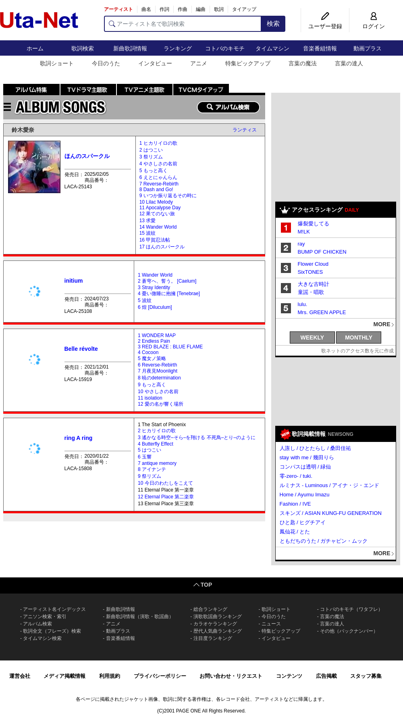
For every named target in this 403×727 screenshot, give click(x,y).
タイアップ (244, 9)
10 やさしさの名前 (158, 391)
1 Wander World (155, 275)
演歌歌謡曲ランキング (217, 616)
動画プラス (367, 48)
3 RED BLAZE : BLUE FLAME (170, 347)
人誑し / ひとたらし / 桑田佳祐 (315, 448)
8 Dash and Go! (156, 189)
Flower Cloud (313, 264)
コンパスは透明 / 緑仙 (305, 467)
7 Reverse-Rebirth (159, 184)
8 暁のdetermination (159, 378)
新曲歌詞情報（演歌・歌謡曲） (140, 616)
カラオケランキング (215, 624)
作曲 (182, 9)
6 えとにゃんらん (158, 177)
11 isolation (150, 398)
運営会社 (19, 676)
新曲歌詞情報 (130, 48)
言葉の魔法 (303, 63)
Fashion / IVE (295, 504)
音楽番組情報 (320, 48)
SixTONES (310, 272)
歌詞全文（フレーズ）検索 (52, 631)
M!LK (304, 232)
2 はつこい (151, 150)
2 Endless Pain (154, 341)
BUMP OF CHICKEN (322, 252)
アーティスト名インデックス (54, 609)
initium (73, 280)
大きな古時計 (313, 284)
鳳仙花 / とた (295, 532)
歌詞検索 (82, 48)
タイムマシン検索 (42, 638)
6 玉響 (145, 457)
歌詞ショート (57, 63)
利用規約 (109, 676)
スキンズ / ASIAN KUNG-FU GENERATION (331, 513)
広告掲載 (326, 676)
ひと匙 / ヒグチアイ (303, 522)
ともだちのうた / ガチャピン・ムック (324, 541)
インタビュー (155, 63)
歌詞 (219, 9)
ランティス (245, 130)
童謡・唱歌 (311, 292)
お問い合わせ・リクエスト (230, 676)
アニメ (198, 63)
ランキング (178, 48)
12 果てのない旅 (157, 214)
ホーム (35, 48)
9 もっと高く (152, 384)
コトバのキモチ (225, 48)
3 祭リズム (151, 157)
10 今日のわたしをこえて (165, 483)
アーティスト (118, 9)
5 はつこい (149, 450)
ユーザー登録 (325, 26)
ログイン (373, 26)
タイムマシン (272, 48)
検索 (273, 23)
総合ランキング (210, 609)
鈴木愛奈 (23, 130)
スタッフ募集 (366, 676)
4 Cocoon (148, 352)
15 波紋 (147, 233)
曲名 (146, 9)
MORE (382, 324)
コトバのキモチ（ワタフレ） (351, 609)
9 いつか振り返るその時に (168, 195)
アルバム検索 (37, 624)
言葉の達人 (349, 63)
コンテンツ (289, 676)
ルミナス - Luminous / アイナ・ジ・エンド (330, 485)
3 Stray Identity (154, 287)
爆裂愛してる (313, 224)
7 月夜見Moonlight (157, 371)
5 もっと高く (153, 170)
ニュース (271, 624)
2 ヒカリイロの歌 (157, 430)
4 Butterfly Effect (155, 444)
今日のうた (106, 63)
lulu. (302, 304)
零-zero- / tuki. (296, 476)
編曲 (201, 9)
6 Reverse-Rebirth (157, 365)
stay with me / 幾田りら (307, 457)
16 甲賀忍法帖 (154, 240)
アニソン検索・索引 (44, 616)
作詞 (164, 9)
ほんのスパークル (87, 156)
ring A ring (78, 438)
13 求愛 (147, 220)
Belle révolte (81, 349)
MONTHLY (358, 337)
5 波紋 (145, 300)
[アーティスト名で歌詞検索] (183, 24)
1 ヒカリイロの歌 (158, 143)
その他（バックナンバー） (349, 631)
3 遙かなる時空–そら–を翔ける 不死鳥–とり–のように (197, 437)
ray (301, 244)
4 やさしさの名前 (158, 164)
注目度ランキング (212, 638)
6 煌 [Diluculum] (155, 307)
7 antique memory (157, 463)
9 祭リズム (149, 476)
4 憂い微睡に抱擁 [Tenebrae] (169, 293)
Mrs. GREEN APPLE (322, 312)
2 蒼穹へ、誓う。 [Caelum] (167, 281)
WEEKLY (312, 337)
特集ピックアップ (247, 63)
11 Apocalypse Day (160, 207)
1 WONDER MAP (157, 335)
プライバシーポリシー (160, 676)
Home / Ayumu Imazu (305, 495)
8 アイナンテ (152, 469)
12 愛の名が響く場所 (160, 404)
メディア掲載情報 (64, 676)
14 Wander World (158, 227)
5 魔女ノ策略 (152, 358)
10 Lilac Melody (156, 202)
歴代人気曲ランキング (217, 631)
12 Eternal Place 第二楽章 (166, 497)
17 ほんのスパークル (162, 247)
